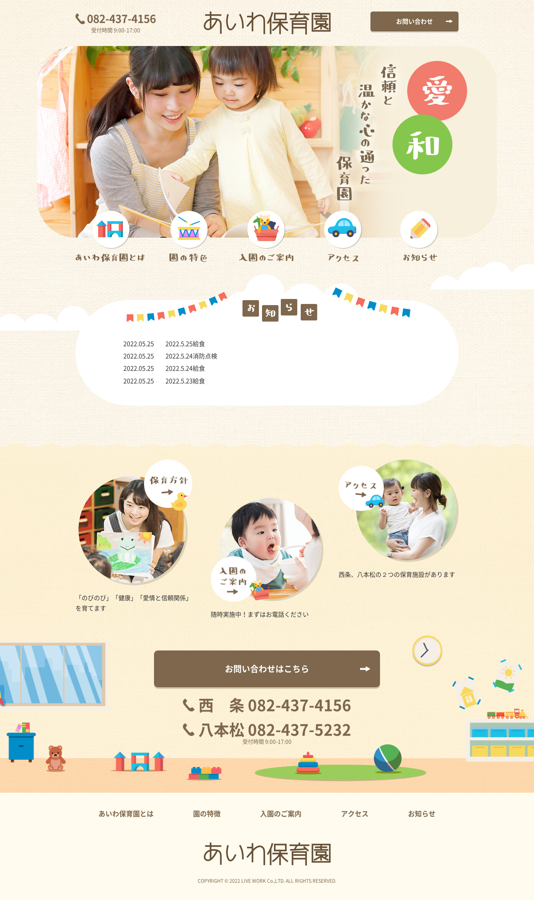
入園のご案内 (280, 813)
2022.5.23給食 (185, 381)
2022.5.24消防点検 (191, 356)
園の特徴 (207, 813)
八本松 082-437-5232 (274, 729)
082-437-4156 (121, 18)
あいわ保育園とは (126, 813)
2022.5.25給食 (185, 344)
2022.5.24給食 (185, 368)
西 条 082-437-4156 (274, 705)
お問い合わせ (414, 21)
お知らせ (422, 813)
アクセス (355, 813)
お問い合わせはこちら (267, 669)
